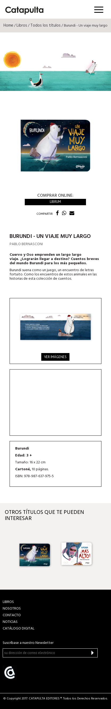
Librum (55, 201)
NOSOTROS (12, 609)
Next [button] (102, 554)
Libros (22, 25)
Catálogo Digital (18, 629)
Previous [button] (9, 554)
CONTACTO (12, 615)
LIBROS (8, 602)
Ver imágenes (55, 357)
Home (8, 25)
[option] (34, 554)
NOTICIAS (10, 622)
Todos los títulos (45, 25)
